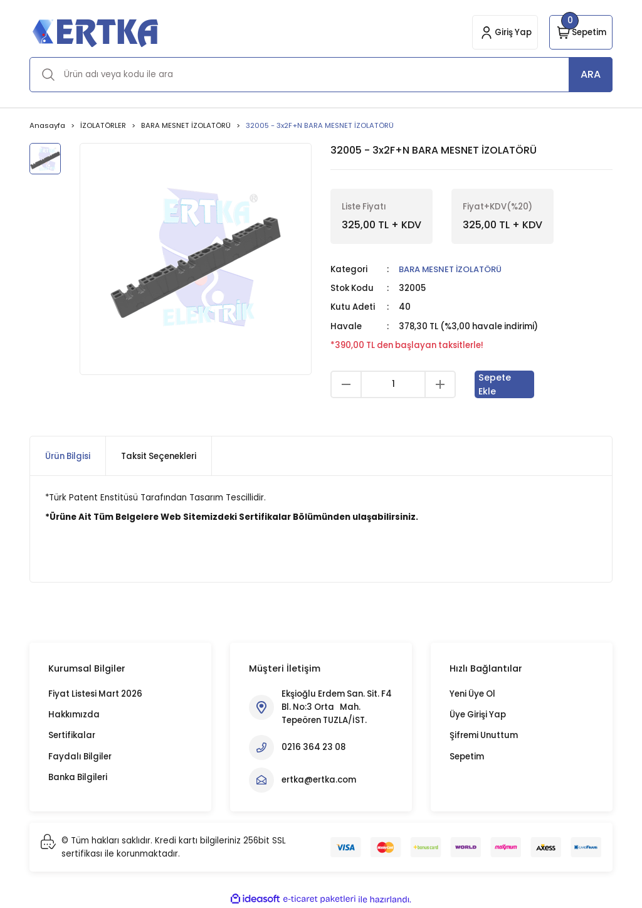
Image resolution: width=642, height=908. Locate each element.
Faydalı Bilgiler (80, 757)
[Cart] (581, 32)
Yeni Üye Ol (472, 694)
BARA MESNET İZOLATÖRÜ (451, 269)
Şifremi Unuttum (484, 735)
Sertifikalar (71, 735)
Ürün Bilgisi (67, 456)
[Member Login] (505, 32)
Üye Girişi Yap (478, 715)
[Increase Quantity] (440, 384)
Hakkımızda (74, 715)
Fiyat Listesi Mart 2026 (95, 694)
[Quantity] (393, 384)
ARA (591, 74)
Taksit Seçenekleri (158, 456)
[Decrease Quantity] (346, 384)
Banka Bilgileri (77, 777)
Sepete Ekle (495, 384)
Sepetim (467, 757)
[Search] (321, 74)
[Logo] (94, 32)
